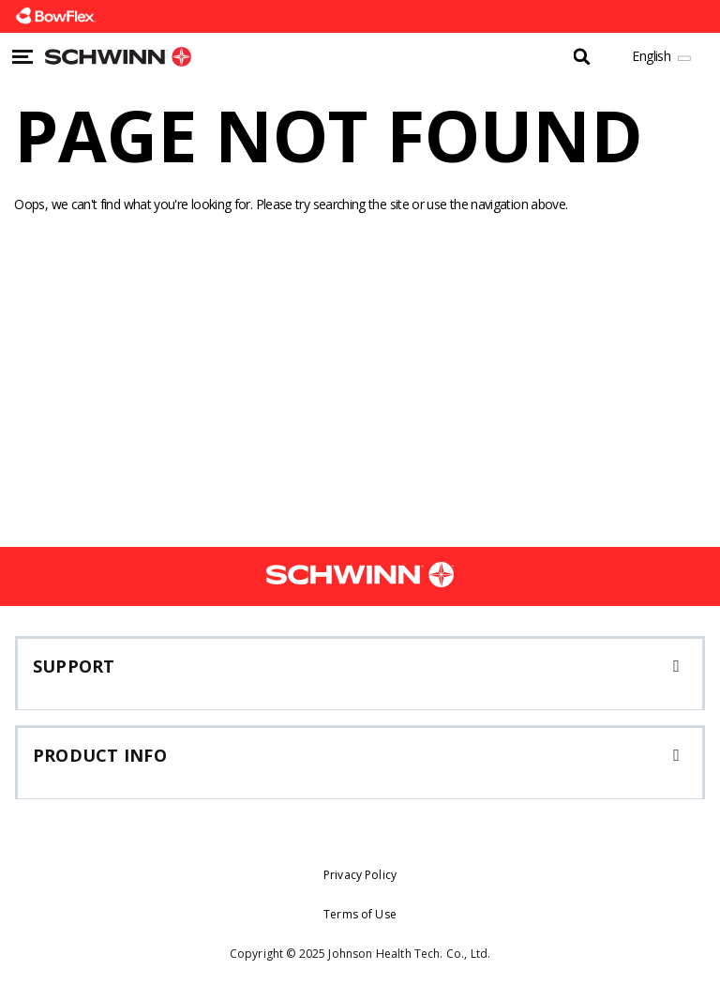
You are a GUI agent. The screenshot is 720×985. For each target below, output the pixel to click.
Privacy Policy (360, 875)
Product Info (100, 755)
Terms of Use (360, 914)
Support (74, 666)
